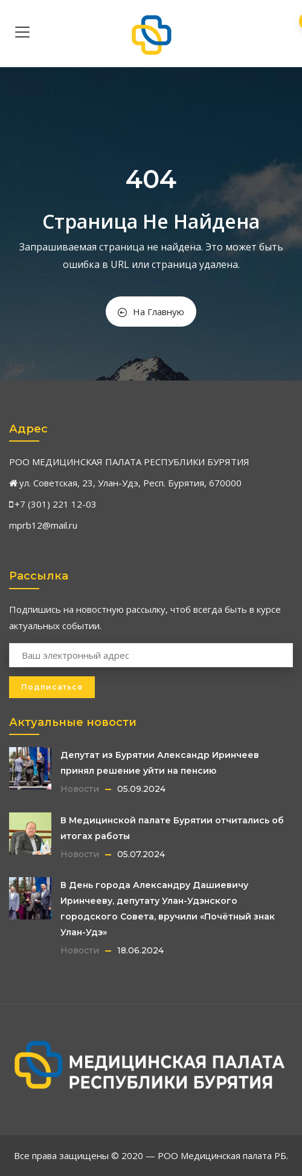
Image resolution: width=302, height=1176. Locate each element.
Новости (79, 788)
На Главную (151, 311)
